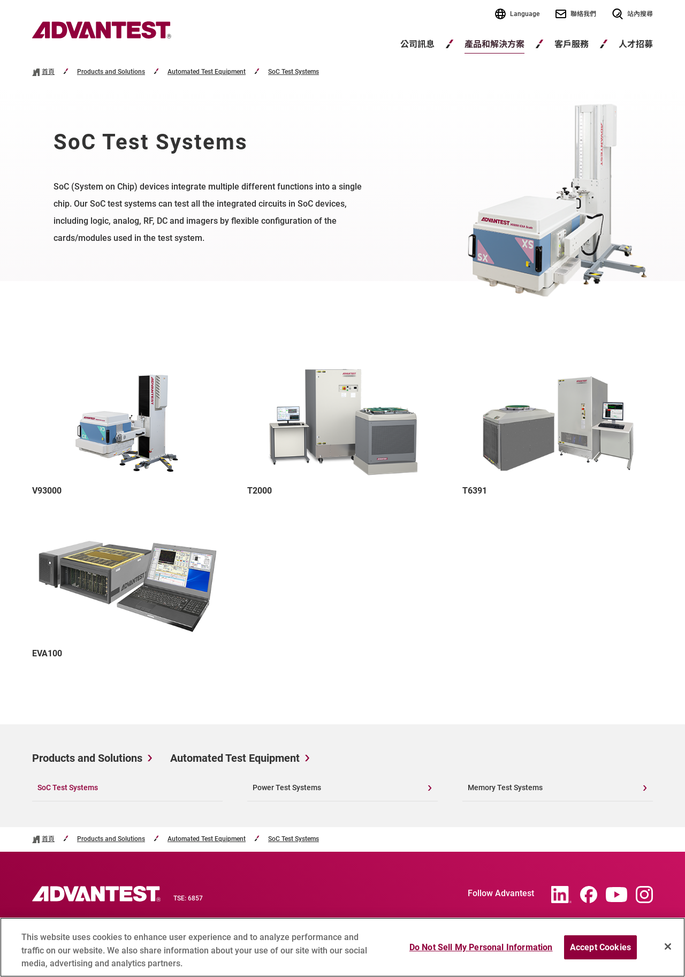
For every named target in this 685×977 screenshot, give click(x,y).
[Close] (668, 951)
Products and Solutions (111, 72)
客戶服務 (571, 44)
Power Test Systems (287, 787)
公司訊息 (417, 44)
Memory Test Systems (505, 787)
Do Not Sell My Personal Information (481, 951)
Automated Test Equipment (207, 72)
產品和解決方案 (494, 44)
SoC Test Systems (293, 72)
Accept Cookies (600, 951)
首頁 (48, 72)
